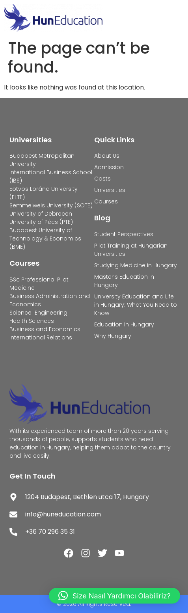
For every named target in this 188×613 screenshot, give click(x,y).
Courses (24, 263)
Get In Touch (32, 476)
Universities (30, 140)
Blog (102, 218)
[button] (114, 596)
